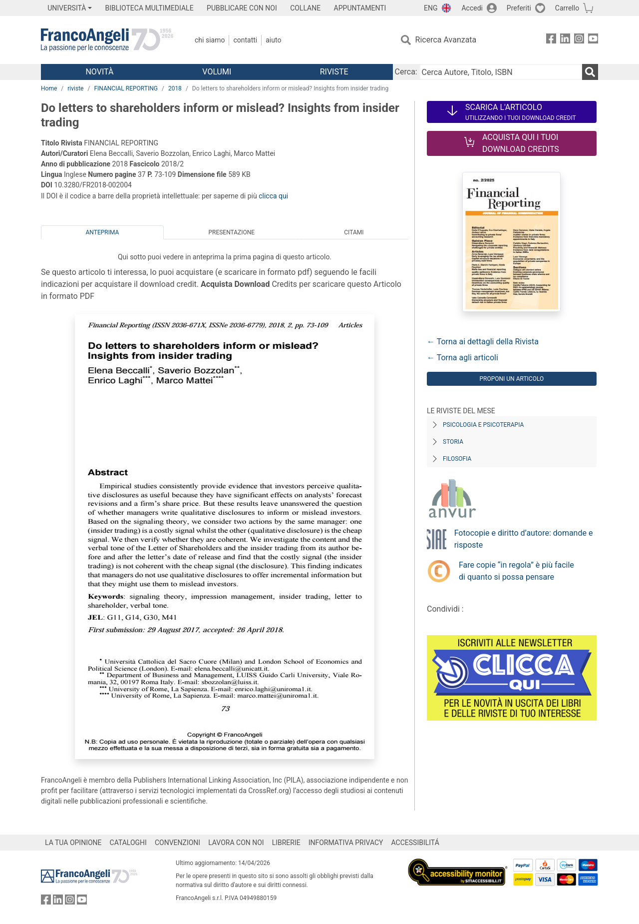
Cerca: (406, 71)
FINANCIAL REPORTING (126, 88)
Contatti (245, 40)
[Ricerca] (590, 72)
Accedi (472, 8)
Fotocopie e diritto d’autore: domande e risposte (523, 539)
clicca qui (273, 196)
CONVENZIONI (177, 843)
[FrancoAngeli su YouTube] (593, 40)
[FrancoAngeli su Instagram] (579, 40)
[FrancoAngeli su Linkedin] (565, 40)
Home (49, 88)
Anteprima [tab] (102, 232)
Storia (453, 441)
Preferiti (519, 8)
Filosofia (457, 458)
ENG (430, 8)
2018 (175, 88)
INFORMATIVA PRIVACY (346, 843)
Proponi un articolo (511, 378)
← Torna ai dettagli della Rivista (483, 341)
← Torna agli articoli (462, 357)
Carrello (567, 8)
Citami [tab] (353, 232)
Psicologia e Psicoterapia (483, 424)
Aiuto (273, 40)
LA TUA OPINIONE (73, 843)
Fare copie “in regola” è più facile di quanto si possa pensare (516, 571)
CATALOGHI (128, 843)
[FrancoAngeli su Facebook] (551, 40)
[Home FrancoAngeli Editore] (107, 40)
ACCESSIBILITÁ (415, 843)
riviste (75, 88)
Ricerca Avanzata (446, 39)
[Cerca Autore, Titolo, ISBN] (500, 72)
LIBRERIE (286, 843)
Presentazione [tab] (231, 232)
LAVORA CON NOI (236, 843)
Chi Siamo (210, 40)
